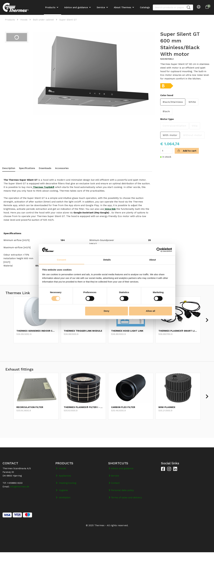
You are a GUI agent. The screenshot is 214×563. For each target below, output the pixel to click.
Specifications (27, 168)
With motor (170, 135)
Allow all (150, 311)
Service (101, 7)
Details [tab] (107, 260)
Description (8, 168)
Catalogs (145, 7)
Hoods (23, 19)
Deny (106, 311)
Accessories (62, 168)
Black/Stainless (173, 101)
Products (10, 19)
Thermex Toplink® (43, 187)
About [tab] (152, 260)
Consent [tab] (61, 260)
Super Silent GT (68, 19)
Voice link (110, 209)
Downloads (45, 168)
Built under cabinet (43, 19)
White (192, 101)
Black (166, 111)
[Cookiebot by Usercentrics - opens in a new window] (158, 249)
